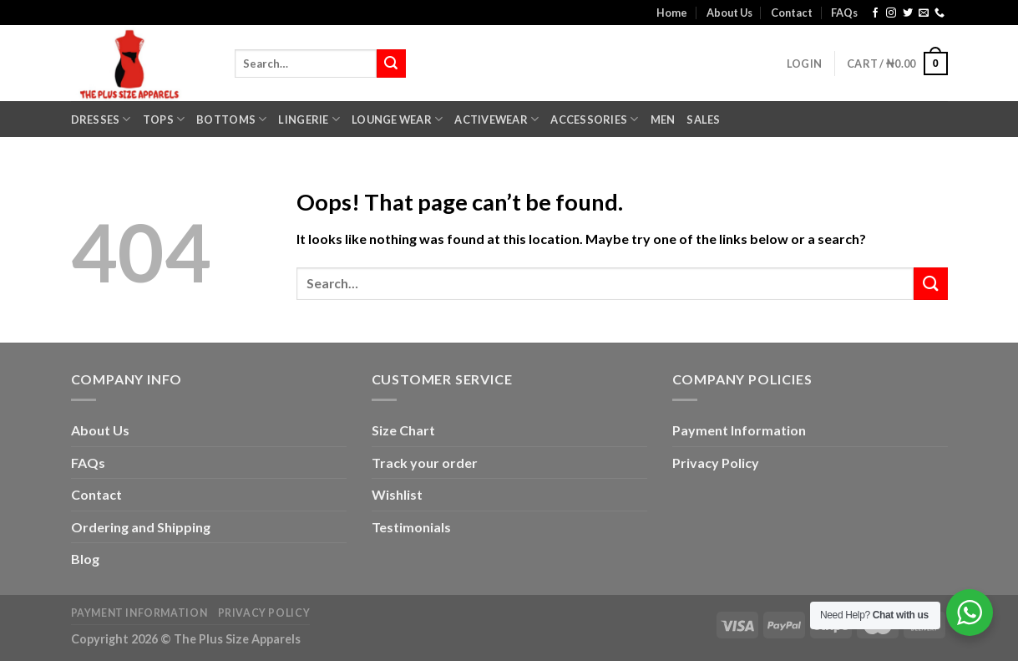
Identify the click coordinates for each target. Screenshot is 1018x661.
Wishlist (397, 494)
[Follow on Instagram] (891, 13)
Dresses (101, 119)
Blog (85, 559)
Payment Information (739, 430)
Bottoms (231, 119)
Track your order (425, 462)
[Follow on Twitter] (908, 13)
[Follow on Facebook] (875, 13)
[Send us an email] (924, 13)
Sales (703, 119)
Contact (792, 12)
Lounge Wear (397, 119)
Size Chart (403, 430)
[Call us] (939, 13)
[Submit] (391, 63)
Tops (164, 119)
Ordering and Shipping (140, 527)
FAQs (844, 12)
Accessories (594, 119)
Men (663, 119)
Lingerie (309, 119)
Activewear (496, 119)
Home (671, 12)
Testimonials (411, 527)
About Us (729, 12)
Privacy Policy (715, 462)
